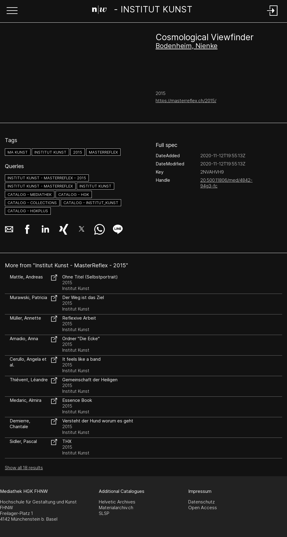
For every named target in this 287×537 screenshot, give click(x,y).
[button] (12, 11)
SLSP (104, 513)
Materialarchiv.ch (116, 507)
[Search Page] (142, 10)
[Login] (272, 16)
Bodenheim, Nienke (187, 46)
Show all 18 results (24, 467)
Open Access (202, 507)
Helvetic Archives (117, 502)
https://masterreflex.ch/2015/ (186, 100)
